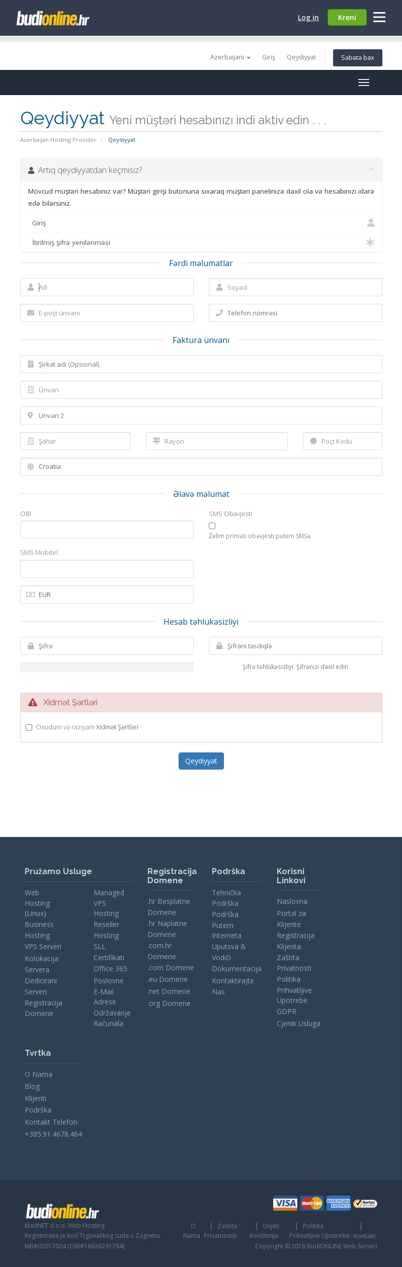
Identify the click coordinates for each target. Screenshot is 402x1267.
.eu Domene (167, 979)
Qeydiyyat (301, 57)
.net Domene (168, 991)
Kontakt (364, 1236)
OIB (25, 513)
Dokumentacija (237, 968)
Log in (308, 17)
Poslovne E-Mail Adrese (109, 991)
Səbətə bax (357, 57)
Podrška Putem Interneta (227, 924)
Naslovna (292, 901)
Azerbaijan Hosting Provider (58, 139)
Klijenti (35, 1098)
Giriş (268, 57)
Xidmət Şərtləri (117, 726)
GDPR (286, 1011)
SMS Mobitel (39, 552)
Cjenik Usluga (298, 1023)
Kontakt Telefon (51, 1122)
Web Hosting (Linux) (37, 903)
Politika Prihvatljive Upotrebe (294, 989)
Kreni (347, 17)
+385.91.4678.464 (53, 1134)
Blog (32, 1086)
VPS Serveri (43, 946)
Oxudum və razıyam (87, 726)
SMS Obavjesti (230, 513)
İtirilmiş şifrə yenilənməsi (201, 242)
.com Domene (170, 967)
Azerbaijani (230, 57)
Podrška (38, 1110)
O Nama (38, 1074)
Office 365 (110, 968)
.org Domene (169, 1003)
